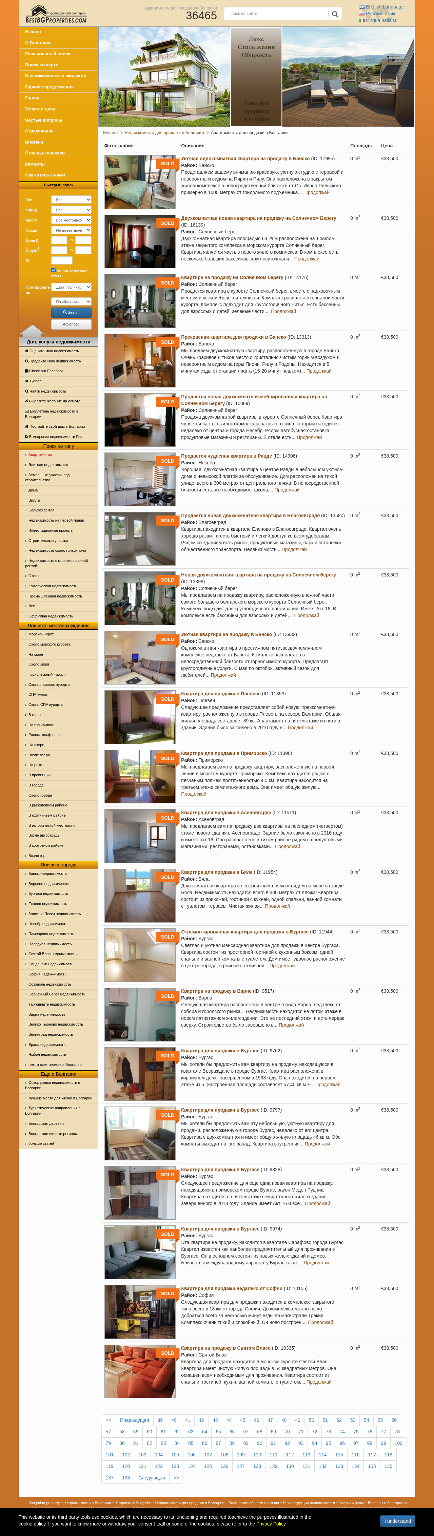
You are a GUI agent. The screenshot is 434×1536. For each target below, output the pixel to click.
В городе (36, 785)
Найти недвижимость (45, 391)
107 (208, 1454)
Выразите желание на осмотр (52, 401)
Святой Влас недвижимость (52, 954)
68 (259, 1431)
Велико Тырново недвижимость (55, 1024)
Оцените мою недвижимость (52, 351)
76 (370, 1431)
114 (323, 1454)
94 (314, 1443)
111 (273, 1454)
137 (110, 1477)
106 (191, 1454)
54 (366, 1420)
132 (323, 1466)
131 (306, 1466)
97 (356, 1443)
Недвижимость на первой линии (56, 520)
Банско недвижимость (47, 873)
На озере (36, 745)
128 (257, 1466)
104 (159, 1454)
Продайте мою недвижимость (53, 361)
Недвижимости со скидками (55, 75)
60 (149, 1431)
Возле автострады (44, 835)
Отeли (33, 576)
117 (372, 1454)
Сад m (32, 250)
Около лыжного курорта (49, 684)
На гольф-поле (41, 725)
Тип (29, 200)
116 (355, 1454)
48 (284, 1420)
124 (191, 1466)
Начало (33, 31)
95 (328, 1443)
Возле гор (36, 856)
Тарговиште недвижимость (51, 1004)
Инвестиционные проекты (50, 530)
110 (257, 1454)
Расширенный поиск (47, 53)
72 (314, 1431)
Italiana (378, 20)
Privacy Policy (271, 1524)
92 (287, 1443)
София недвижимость (47, 974)
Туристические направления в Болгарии (53, 1110)
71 (301, 1431)
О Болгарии (38, 42)
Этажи (31, 230)
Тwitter (33, 381)
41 (188, 1420)
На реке (35, 765)
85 (191, 1443)
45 (242, 1420)
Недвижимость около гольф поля (57, 550)
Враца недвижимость (46, 1045)
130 (290, 1466)
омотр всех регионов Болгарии (55, 1064)
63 (191, 1431)
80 (122, 1443)
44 (229, 1420)
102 (126, 1454)
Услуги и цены (41, 108)
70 (287, 1431)
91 (273, 1443)
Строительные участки (48, 541)
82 (149, 1443)
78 (397, 1431)
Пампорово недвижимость (51, 934)
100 (398, 1443)
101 (110, 1454)
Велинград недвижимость (50, 1034)
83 (163, 1443)
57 (108, 1431)
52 (339, 1420)
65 (218, 1431)
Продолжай (317, 192)
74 (342, 1431)
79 (108, 1443)
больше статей (41, 1143)
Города (33, 97)
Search (71, 312)
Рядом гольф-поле (44, 735)
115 (339, 1454)
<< (109, 1420)
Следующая (151, 1477)
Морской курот (41, 634)
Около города (40, 795)
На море (35, 654)
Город (31, 210)
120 (126, 1466)
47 (270, 1420)
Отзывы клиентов (45, 152)
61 (163, 1431)
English (381, 6)
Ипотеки (34, 142)
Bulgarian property (44, 1503)
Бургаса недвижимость (48, 893)
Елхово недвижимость (47, 904)
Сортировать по (36, 290)
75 (356, 1431)
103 (142, 1454)
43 (215, 1420)
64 (205, 1431)
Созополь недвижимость (49, 984)
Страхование (39, 130)
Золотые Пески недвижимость (54, 914)
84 (177, 1443)
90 (259, 1443)
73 (328, 1431)
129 (273, 1466)
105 (175, 1454)
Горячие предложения (49, 86)
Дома (33, 490)
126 (224, 1466)
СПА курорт (38, 694)
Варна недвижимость (46, 1014)
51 (325, 1420)
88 (232, 1443)
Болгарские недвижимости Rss (53, 437)
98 (370, 1443)
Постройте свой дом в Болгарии (55, 426)
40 (174, 1420)
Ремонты (35, 164)
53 (353, 1420)
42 (201, 1420)
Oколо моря (38, 664)
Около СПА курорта (45, 704)
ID (27, 261)
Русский (377, 13)
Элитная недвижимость (48, 465)
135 (372, 1466)
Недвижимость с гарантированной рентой (56, 563)
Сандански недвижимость (50, 964)
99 (383, 1443)
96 (342, 1443)
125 (208, 1466)
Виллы (34, 500)
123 (175, 1466)
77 (383, 1431)
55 (380, 1420)
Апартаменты (40, 455)
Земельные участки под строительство (47, 477)
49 (297, 1420)
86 (205, 1443)
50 (311, 1420)
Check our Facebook (44, 371)
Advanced (71, 324)
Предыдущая (134, 1420)
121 (142, 1466)
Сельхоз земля (41, 510)
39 (160, 1420)
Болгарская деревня (46, 1123)
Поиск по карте (41, 64)
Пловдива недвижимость (50, 944)
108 (224, 1454)
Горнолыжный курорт (46, 674)
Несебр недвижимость (47, 924)
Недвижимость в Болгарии (88, 1503)
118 (388, 1454)
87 (218, 1443)
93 (301, 1443)
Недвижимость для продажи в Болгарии (179, 7)
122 (159, 1466)
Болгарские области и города (254, 1503)
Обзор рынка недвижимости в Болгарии (52, 1085)
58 (122, 1431)
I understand (397, 1521)
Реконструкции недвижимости (309, 1503)
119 (110, 1466)
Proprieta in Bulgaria (133, 1503)
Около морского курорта (49, 644)
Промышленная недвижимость (55, 596)
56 (394, 1420)
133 (339, 1466)
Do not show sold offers (69, 273)
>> (176, 1477)
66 (232, 1431)
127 (240, 1466)
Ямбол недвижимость (47, 1054)
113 (306, 1454)
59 (136, 1431)
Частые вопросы (43, 120)
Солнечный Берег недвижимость (56, 994)
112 (290, 1454)
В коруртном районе (45, 845)
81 (136, 1443)
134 (355, 1466)
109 (240, 1454)
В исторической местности (51, 825)
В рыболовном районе (47, 805)
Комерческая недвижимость (52, 586)
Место (31, 220)
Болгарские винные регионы (53, 1134)
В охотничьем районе (47, 815)
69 (273, 1431)
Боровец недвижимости (49, 884)
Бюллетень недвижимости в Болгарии (51, 414)
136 (388, 1466)
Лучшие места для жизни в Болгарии (60, 1098)
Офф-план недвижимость (50, 616)
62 (177, 1431)
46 (256, 1420)
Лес (31, 606)
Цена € (32, 240)
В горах (34, 715)
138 (126, 1477)
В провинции (39, 775)
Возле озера (39, 755)
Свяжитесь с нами (45, 174)
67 (246, 1431)
